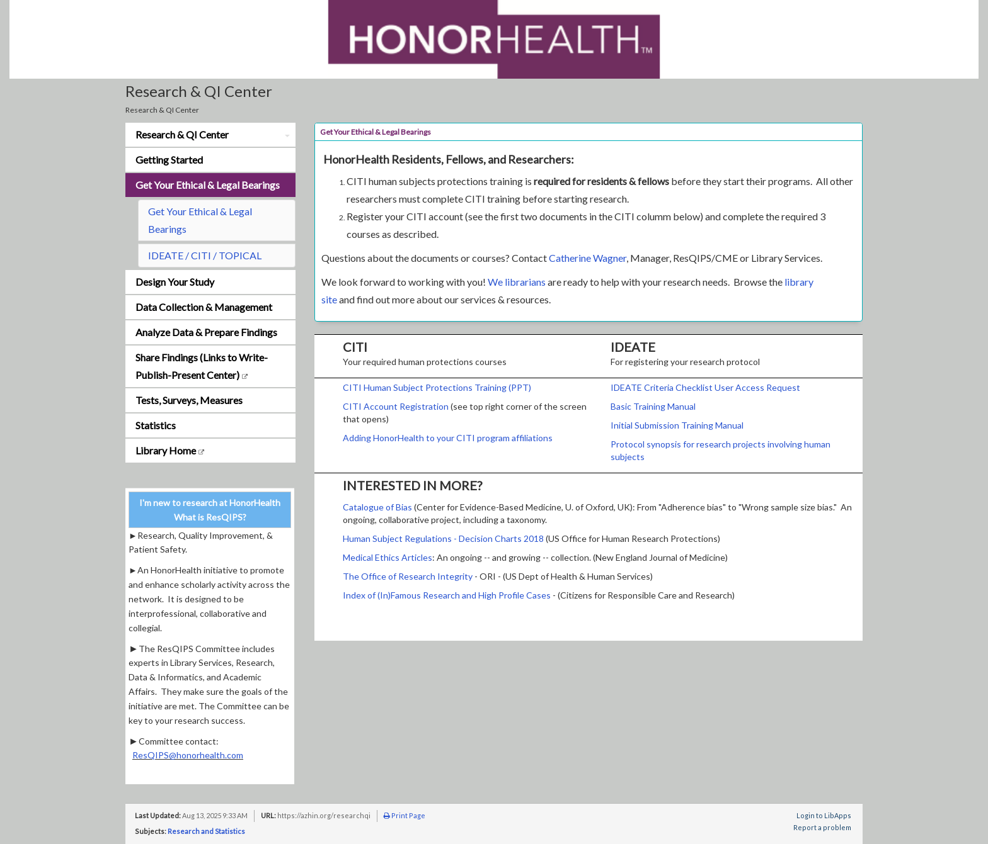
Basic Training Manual (653, 406)
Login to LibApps (823, 815)
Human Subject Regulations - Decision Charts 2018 (444, 538)
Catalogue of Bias (377, 507)
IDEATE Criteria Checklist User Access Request (705, 387)
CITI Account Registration (396, 406)
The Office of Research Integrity (408, 576)
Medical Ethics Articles (387, 557)
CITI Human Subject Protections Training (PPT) (437, 387)
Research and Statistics (206, 831)
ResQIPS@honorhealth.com (187, 755)
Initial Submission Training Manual (677, 425)
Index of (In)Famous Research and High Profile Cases (447, 595)
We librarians (517, 282)
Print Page (404, 815)
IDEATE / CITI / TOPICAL (204, 255)
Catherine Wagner (587, 258)
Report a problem (822, 827)
